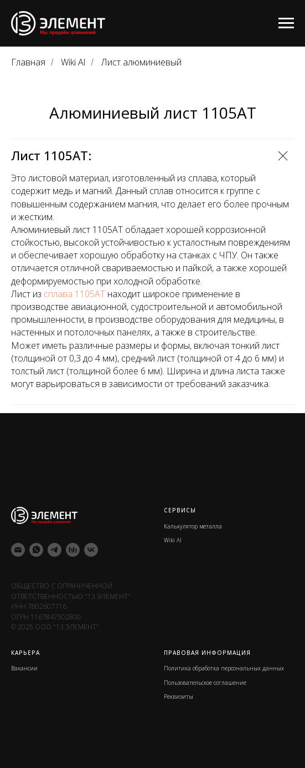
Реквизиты (178, 696)
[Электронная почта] (18, 550)
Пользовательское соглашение (205, 682)
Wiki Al (73, 62)
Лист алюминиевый (141, 62)
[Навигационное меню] (286, 23)
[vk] (91, 550)
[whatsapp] (36, 550)
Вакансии (24, 668)
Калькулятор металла (193, 526)
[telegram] (54, 550)
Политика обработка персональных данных (224, 668)
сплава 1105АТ (74, 294)
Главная (28, 62)
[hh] (73, 550)
